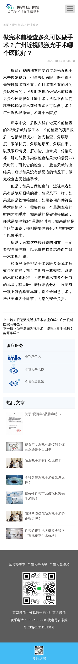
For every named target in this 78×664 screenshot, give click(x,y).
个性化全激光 (59, 564)
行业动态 (32, 24)
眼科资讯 (18, 24)
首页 (6, 24)
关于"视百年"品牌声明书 (43, 414)
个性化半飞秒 (37, 564)
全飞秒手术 (17, 564)
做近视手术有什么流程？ (43, 460)
